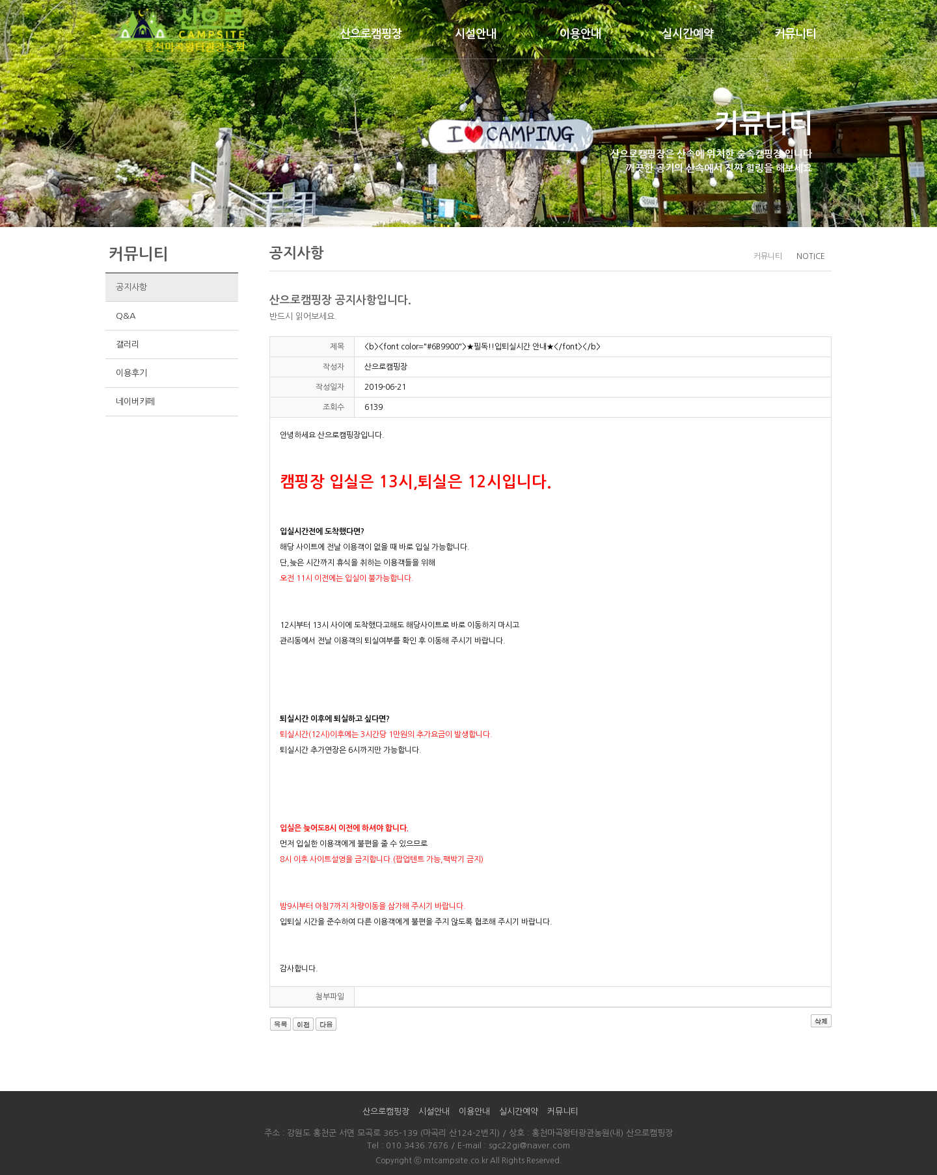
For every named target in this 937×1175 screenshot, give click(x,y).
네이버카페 (135, 402)
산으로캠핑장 (371, 34)
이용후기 (131, 373)
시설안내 (475, 34)
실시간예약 (688, 34)
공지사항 (131, 287)
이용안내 (580, 34)
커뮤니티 (795, 34)
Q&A (125, 316)
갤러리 (127, 344)
